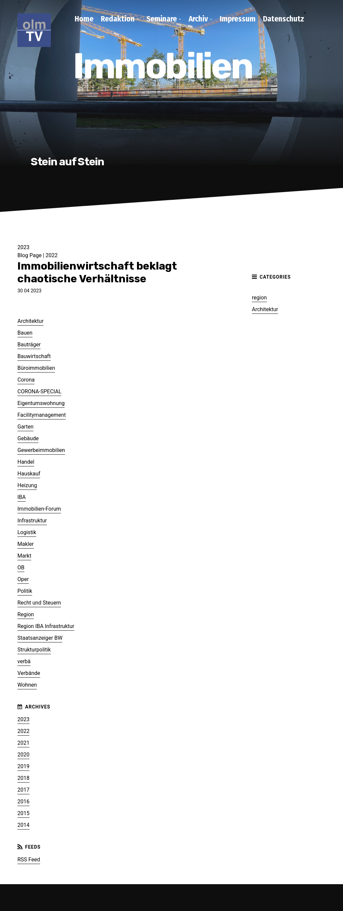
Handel (25, 462)
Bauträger (29, 344)
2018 (23, 778)
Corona (26, 380)
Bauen (24, 333)
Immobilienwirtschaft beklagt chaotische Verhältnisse (97, 272)
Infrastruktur (32, 520)
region (259, 297)
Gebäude (28, 438)
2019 (23, 766)
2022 (52, 255)
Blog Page (30, 255)
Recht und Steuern (39, 603)
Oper (23, 579)
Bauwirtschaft (34, 356)
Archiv (198, 18)
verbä (23, 661)
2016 (23, 801)
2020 (23, 754)
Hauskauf (28, 473)
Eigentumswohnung (41, 403)
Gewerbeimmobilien (41, 450)
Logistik (26, 532)
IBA (21, 497)
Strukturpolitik (34, 649)
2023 (23, 719)
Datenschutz (283, 18)
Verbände (28, 673)
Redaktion (118, 18)
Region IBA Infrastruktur (45, 626)
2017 (23, 790)
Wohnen (27, 685)
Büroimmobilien (36, 368)
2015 (23, 813)
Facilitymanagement (41, 415)
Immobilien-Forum (39, 509)
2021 (23, 743)
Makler (25, 544)
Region (25, 614)
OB (20, 567)
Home (84, 18)
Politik (24, 591)
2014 (23, 825)
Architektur (265, 309)
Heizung (27, 485)
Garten (25, 426)
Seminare (161, 18)
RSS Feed (28, 859)
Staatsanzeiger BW (39, 638)
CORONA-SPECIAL (39, 391)
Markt (24, 556)
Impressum (238, 18)
